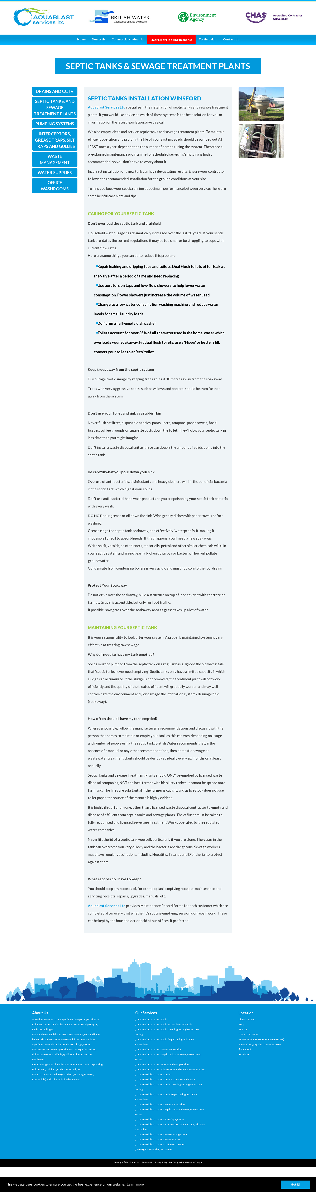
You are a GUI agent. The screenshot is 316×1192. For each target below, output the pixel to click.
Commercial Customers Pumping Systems (160, 1119)
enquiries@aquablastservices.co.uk (261, 1044)
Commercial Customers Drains (154, 1074)
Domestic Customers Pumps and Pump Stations (163, 1064)
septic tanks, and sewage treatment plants (55, 107)
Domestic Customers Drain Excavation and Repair (164, 1024)
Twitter (245, 1054)
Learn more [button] (135, 1184)
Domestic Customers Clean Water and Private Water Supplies (171, 1069)
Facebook (245, 1049)
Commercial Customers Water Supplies (159, 1139)
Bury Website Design (191, 1162)
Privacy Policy (161, 1162)
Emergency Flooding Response (154, 1149)
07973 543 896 (250, 1039)
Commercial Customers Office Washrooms (161, 1144)
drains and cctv (54, 91)
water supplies (55, 172)
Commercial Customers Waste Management (162, 1134)
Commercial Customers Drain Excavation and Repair (166, 1079)
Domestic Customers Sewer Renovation (159, 1049)
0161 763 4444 (249, 1034)
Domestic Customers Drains (153, 1019)
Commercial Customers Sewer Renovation (161, 1104)
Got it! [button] (295, 1184)
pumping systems (54, 123)
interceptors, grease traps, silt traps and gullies (55, 140)
